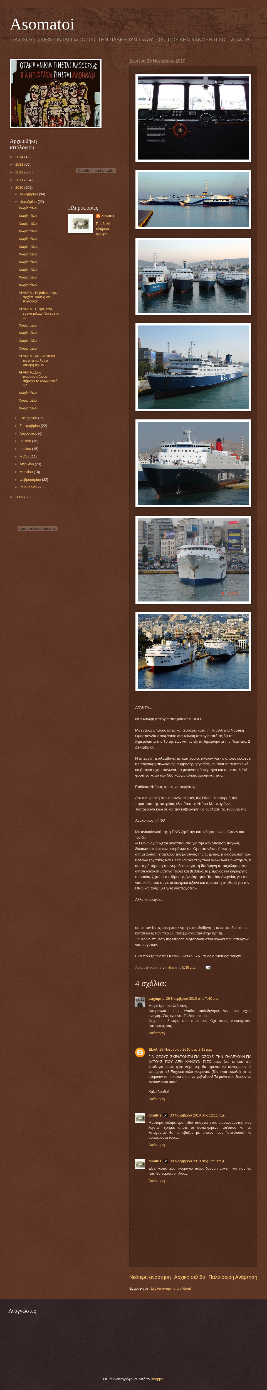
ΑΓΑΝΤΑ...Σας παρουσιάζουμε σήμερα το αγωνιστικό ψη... (38, 378)
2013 (19, 164)
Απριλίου (27, 464)
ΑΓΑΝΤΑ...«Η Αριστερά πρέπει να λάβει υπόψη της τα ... (37, 360)
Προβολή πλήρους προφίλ (103, 229)
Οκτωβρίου (28, 418)
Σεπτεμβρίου (30, 426)
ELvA (153, 1049)
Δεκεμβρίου (29, 194)
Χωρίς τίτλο (28, 208)
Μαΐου (24, 456)
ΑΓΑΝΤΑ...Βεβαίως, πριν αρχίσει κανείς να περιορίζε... (38, 297)
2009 (19, 497)
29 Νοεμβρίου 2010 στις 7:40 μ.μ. (192, 998)
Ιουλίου (25, 441)
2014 (19, 157)
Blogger (157, 1379)
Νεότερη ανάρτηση (150, 1277)
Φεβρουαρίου (30, 480)
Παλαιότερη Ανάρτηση (233, 1277)
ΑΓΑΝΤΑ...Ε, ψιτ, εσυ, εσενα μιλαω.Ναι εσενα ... (39, 313)
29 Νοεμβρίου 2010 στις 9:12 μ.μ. (185, 1049)
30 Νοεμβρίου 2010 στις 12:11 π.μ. (197, 1115)
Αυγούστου (28, 433)
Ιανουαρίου (28, 487)
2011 (19, 180)
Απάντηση (157, 1033)
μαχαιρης (156, 998)
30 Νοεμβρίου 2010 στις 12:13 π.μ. (197, 1161)
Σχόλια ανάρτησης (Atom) (170, 1288)
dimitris (155, 1115)
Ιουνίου (25, 449)
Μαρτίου (26, 472)
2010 (19, 187)
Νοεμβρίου (28, 202)
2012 (19, 172)
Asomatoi (42, 24)
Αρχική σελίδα (189, 1277)
